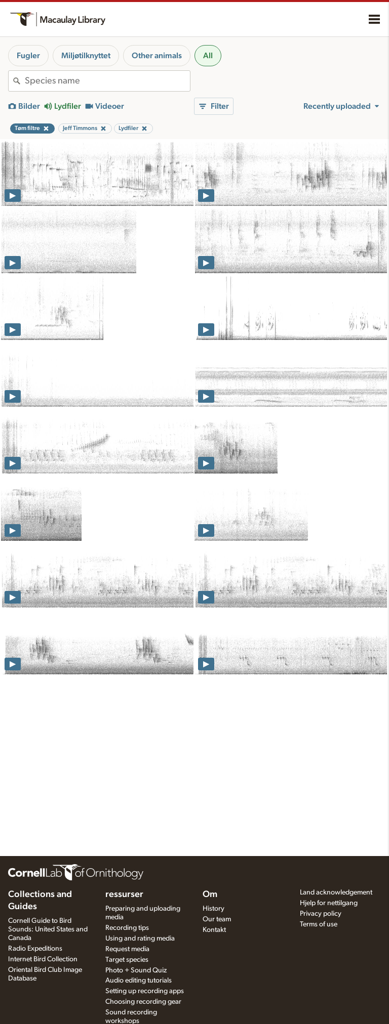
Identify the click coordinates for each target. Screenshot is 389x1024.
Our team (217, 919)
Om (210, 894)
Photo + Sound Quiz (136, 970)
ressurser (124, 894)
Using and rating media (140, 938)
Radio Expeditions (35, 948)
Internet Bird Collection (42, 959)
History (213, 908)
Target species (126, 959)
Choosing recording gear (143, 1001)
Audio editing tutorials (138, 980)
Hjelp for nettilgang (329, 903)
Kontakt (214, 929)
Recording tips (127, 927)
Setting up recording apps (144, 991)
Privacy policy (320, 913)
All (208, 56)
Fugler (28, 56)
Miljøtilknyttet (85, 56)
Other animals (157, 56)
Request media (127, 949)
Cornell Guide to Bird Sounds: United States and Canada (48, 929)
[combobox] (107, 81)
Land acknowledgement (336, 892)
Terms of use (318, 924)
